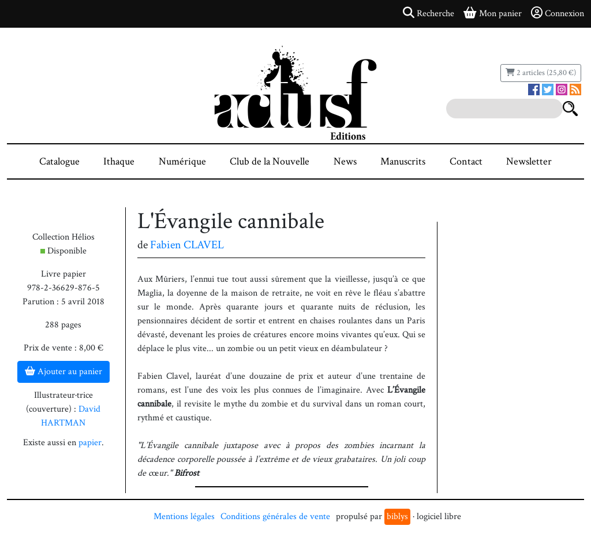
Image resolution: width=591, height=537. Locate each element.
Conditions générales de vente (275, 516)
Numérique (182, 161)
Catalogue (59, 161)
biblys (397, 516)
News (345, 161)
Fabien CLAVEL (187, 244)
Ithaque (118, 161)
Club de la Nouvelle (269, 161)
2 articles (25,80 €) (541, 73)
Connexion (557, 13)
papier (90, 443)
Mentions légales (184, 516)
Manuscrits (402, 161)
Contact (466, 161)
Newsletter (529, 161)
